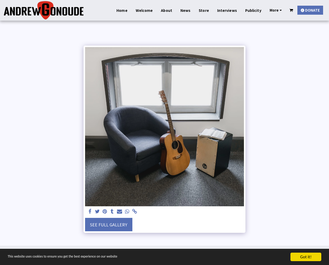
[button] (291, 10)
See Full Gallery (108, 224)
